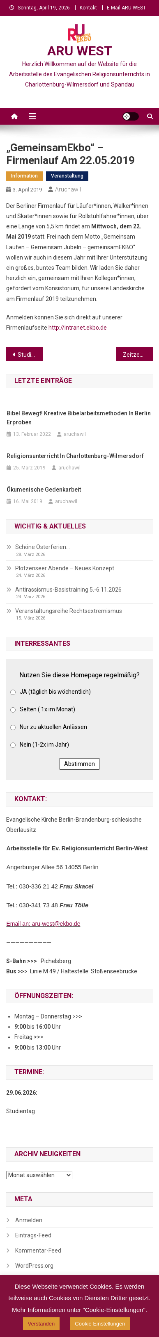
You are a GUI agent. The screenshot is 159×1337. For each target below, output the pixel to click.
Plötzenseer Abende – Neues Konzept (64, 568)
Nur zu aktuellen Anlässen (53, 727)
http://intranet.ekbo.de (77, 327)
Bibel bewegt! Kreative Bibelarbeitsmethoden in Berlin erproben (79, 418)
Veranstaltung (67, 176)
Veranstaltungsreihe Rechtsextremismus (68, 611)
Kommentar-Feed (38, 1250)
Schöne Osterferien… (42, 547)
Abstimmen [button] (79, 764)
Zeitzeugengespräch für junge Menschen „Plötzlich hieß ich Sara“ (138, 354)
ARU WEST (79, 51)
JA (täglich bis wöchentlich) (55, 691)
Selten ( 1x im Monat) (47, 709)
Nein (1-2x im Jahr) (44, 744)
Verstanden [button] (41, 1324)
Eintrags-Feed (33, 1235)
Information (24, 176)
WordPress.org (34, 1265)
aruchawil (68, 189)
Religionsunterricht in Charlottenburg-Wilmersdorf (75, 456)
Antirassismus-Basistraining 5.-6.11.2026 (68, 589)
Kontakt (88, 8)
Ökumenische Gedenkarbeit (44, 489)
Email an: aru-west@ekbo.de (43, 923)
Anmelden (28, 1220)
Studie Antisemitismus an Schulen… (30, 354)
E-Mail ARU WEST (126, 8)
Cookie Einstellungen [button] (100, 1324)
